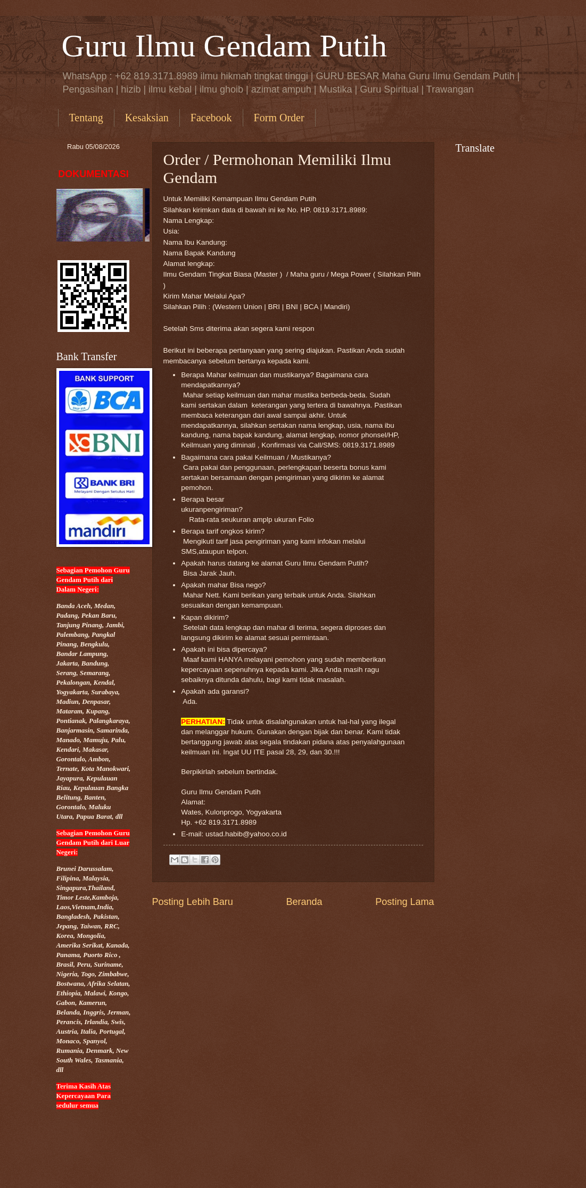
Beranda (304, 901)
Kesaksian (147, 117)
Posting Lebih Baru (192, 901)
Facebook (211, 117)
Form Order (279, 117)
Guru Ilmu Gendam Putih (224, 45)
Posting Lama (404, 901)
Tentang (86, 117)
